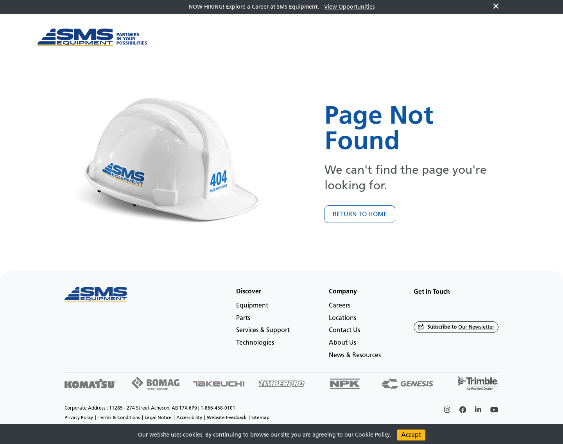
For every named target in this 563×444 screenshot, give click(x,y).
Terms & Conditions (119, 417)
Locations (342, 318)
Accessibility (189, 417)
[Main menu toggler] (170, 41)
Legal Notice (158, 417)
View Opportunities (349, 7)
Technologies (255, 342)
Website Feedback (227, 417)
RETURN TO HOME (360, 214)
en (512, 41)
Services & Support (263, 330)
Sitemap (260, 417)
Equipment (252, 305)
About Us (342, 342)
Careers (339, 305)
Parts (243, 318)
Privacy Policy (79, 417)
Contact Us (344, 330)
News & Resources (355, 355)
